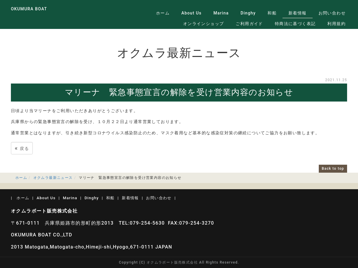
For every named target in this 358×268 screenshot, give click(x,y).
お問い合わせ (332, 13)
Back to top (333, 168)
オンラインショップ (203, 23)
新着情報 (297, 13)
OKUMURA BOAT (29, 8)
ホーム (163, 13)
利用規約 (336, 23)
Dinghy (248, 13)
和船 (272, 13)
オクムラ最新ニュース (53, 178)
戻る (22, 148)
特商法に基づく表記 (295, 23)
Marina (221, 13)
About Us (191, 13)
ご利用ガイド (249, 23)
